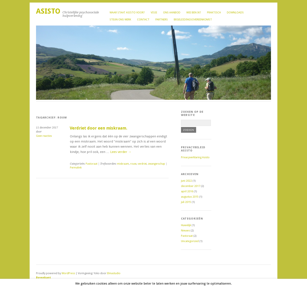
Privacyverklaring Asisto (195, 157)
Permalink (76, 167)
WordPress (68, 273)
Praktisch (214, 12)
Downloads (235, 12)
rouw (133, 163)
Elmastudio (113, 273)
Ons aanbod (171, 12)
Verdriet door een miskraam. (98, 128)
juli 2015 (186, 202)
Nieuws (185, 230)
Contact (143, 19)
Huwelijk (186, 225)
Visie (154, 12)
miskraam (123, 163)
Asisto (48, 11)
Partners (161, 19)
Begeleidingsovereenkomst (193, 19)
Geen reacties (44, 135)
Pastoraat (91, 163)
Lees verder (120, 152)
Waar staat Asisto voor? (127, 12)
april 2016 (187, 191)
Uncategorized (190, 241)
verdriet (142, 163)
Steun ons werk (120, 19)
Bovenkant (43, 277)
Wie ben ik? (193, 12)
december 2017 (190, 186)
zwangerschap (156, 163)
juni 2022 (186, 180)
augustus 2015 (189, 196)
